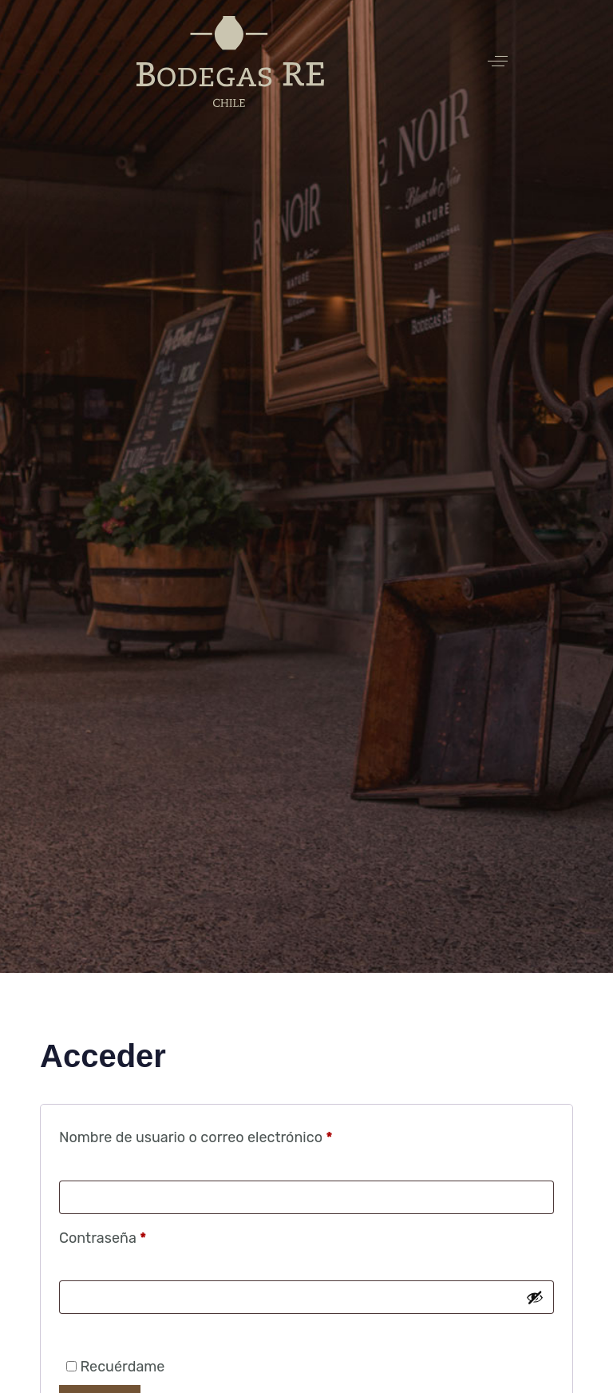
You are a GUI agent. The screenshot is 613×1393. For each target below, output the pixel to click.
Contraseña (138, 1235)
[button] (498, 61)
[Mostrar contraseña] (535, 1297)
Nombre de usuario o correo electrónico (232, 1134)
